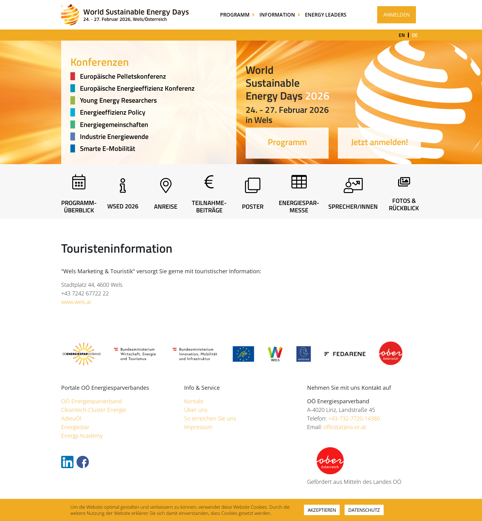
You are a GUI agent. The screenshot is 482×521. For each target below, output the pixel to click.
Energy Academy (82, 435)
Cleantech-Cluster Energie (93, 409)
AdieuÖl (71, 418)
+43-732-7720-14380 (354, 418)
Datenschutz (364, 510)
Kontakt (193, 401)
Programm (287, 141)
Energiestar (75, 427)
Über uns (195, 409)
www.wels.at (76, 302)
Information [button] (277, 14)
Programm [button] (235, 14)
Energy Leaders (325, 14)
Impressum (198, 427)
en (402, 35)
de (415, 35)
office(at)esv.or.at (344, 427)
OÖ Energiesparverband (91, 401)
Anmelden (396, 14)
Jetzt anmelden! (379, 141)
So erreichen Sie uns (210, 418)
